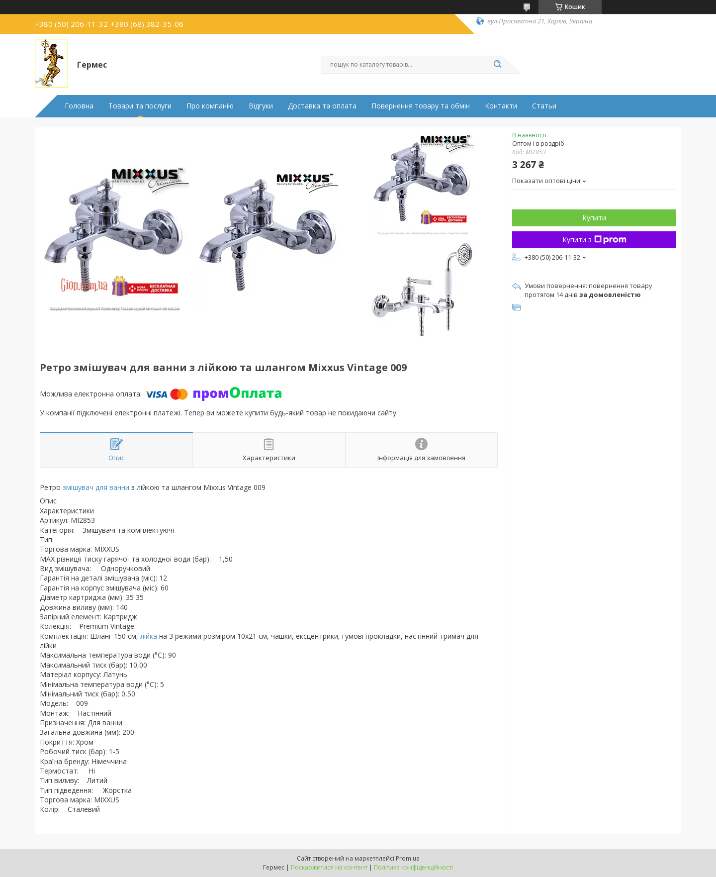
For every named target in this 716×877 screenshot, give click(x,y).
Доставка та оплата (322, 105)
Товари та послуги (140, 105)
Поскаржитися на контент (329, 867)
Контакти (501, 105)
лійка (148, 636)
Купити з (594, 239)
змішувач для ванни (96, 487)
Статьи (544, 105)
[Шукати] (497, 65)
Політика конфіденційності (413, 867)
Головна (79, 105)
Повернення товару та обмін (420, 105)
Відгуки (261, 105)
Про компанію (210, 105)
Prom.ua (408, 858)
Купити (594, 217)
